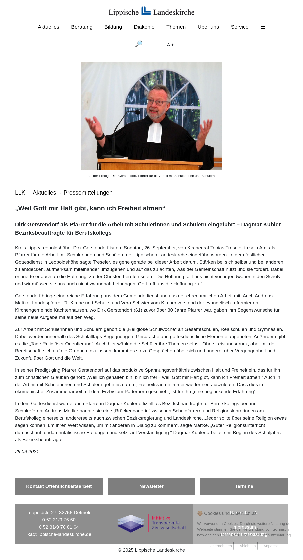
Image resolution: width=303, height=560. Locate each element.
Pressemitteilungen (88, 193)
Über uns (208, 27)
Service (239, 27)
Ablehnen (248, 546)
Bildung (113, 27)
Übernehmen (221, 546)
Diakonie (144, 27)
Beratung (82, 27)
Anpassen (271, 546)
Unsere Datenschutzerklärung (265, 535)
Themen (176, 27)
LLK (20, 193)
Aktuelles (48, 27)
